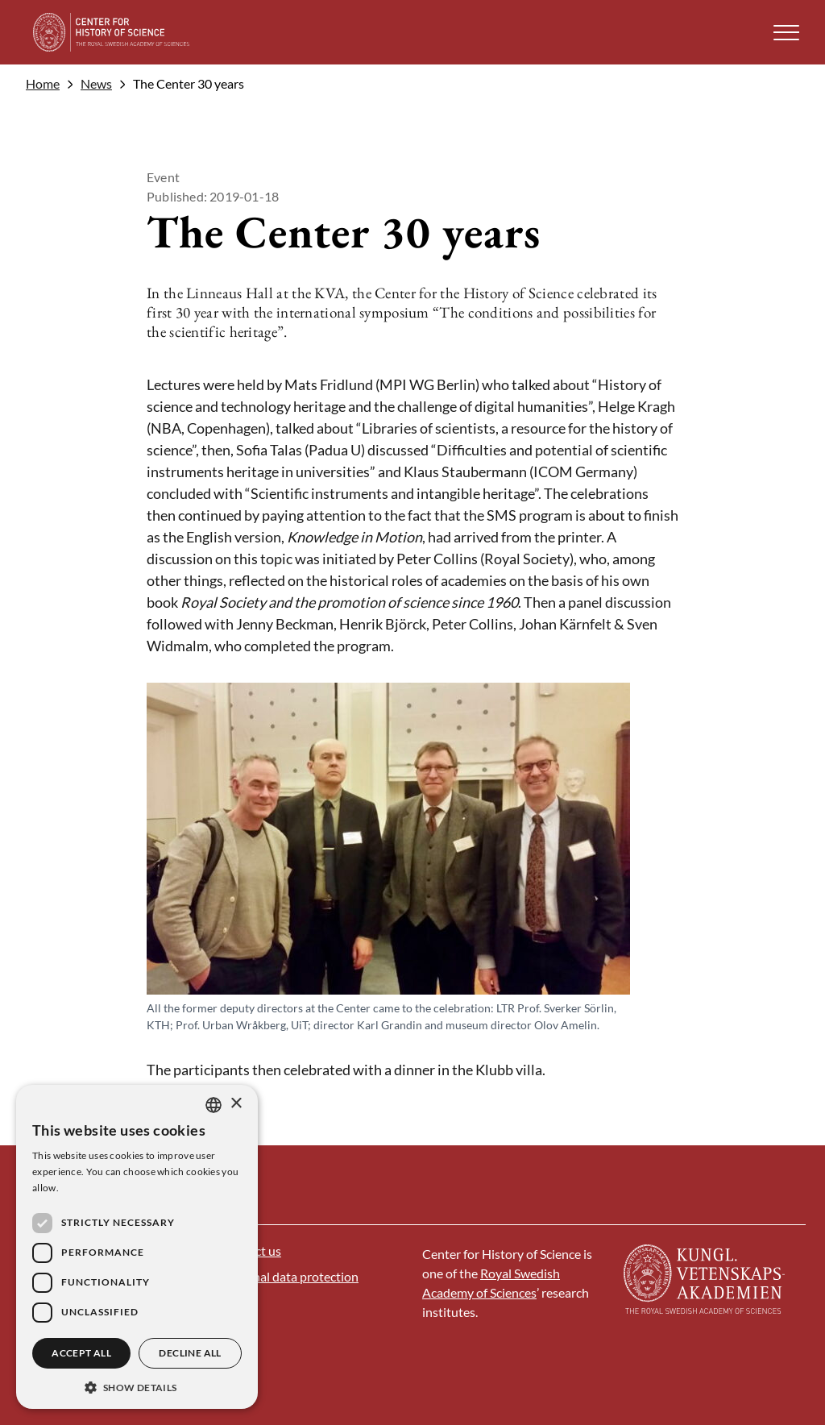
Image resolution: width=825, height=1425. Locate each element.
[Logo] (111, 32)
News (96, 83)
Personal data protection (290, 1276)
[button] (786, 32)
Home (43, 83)
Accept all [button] (81, 1353)
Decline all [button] (190, 1353)
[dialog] (137, 1247)
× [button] (236, 1104)
